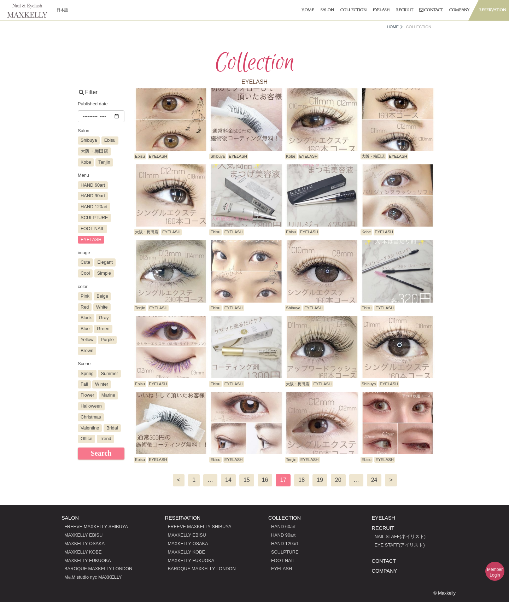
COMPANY (384, 571)
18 (301, 480)
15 (247, 480)
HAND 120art (284, 543)
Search (101, 453)
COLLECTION (284, 518)
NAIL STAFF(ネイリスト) (400, 536)
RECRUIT (383, 528)
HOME (393, 27)
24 (374, 480)
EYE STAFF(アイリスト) (400, 545)
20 (338, 480)
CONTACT (384, 561)
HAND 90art (283, 535)
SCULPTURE (285, 552)
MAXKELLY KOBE (83, 552)
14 (228, 480)
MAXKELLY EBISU (83, 535)
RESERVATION (183, 518)
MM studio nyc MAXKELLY (93, 577)
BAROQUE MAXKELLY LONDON (98, 568)
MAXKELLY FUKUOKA (87, 560)
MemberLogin (495, 572)
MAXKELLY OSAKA (84, 543)
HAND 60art (283, 526)
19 (320, 480)
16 (265, 480)
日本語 (62, 10)
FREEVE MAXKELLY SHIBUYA (96, 526)
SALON (70, 518)
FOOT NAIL (283, 560)
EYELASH (281, 568)
